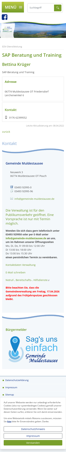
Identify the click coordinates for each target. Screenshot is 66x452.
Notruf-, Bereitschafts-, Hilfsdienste (27, 280)
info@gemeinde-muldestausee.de (34, 198)
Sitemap (9, 394)
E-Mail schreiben (16, 272)
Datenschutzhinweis (33, 429)
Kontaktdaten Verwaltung (21, 265)
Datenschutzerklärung (17, 380)
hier (9, 421)
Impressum (33, 436)
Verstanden (33, 442)
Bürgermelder (16, 329)
